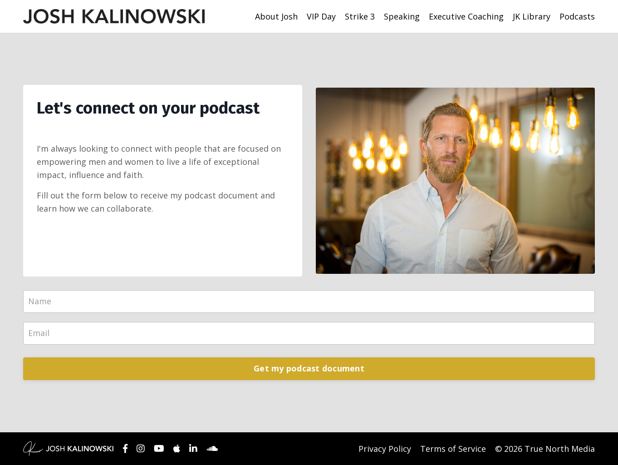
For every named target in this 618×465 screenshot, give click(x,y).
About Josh (276, 16)
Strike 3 (360, 16)
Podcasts (577, 16)
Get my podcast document (309, 368)
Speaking (402, 16)
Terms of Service (453, 448)
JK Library (531, 16)
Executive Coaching (466, 16)
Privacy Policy (384, 448)
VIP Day (321, 16)
